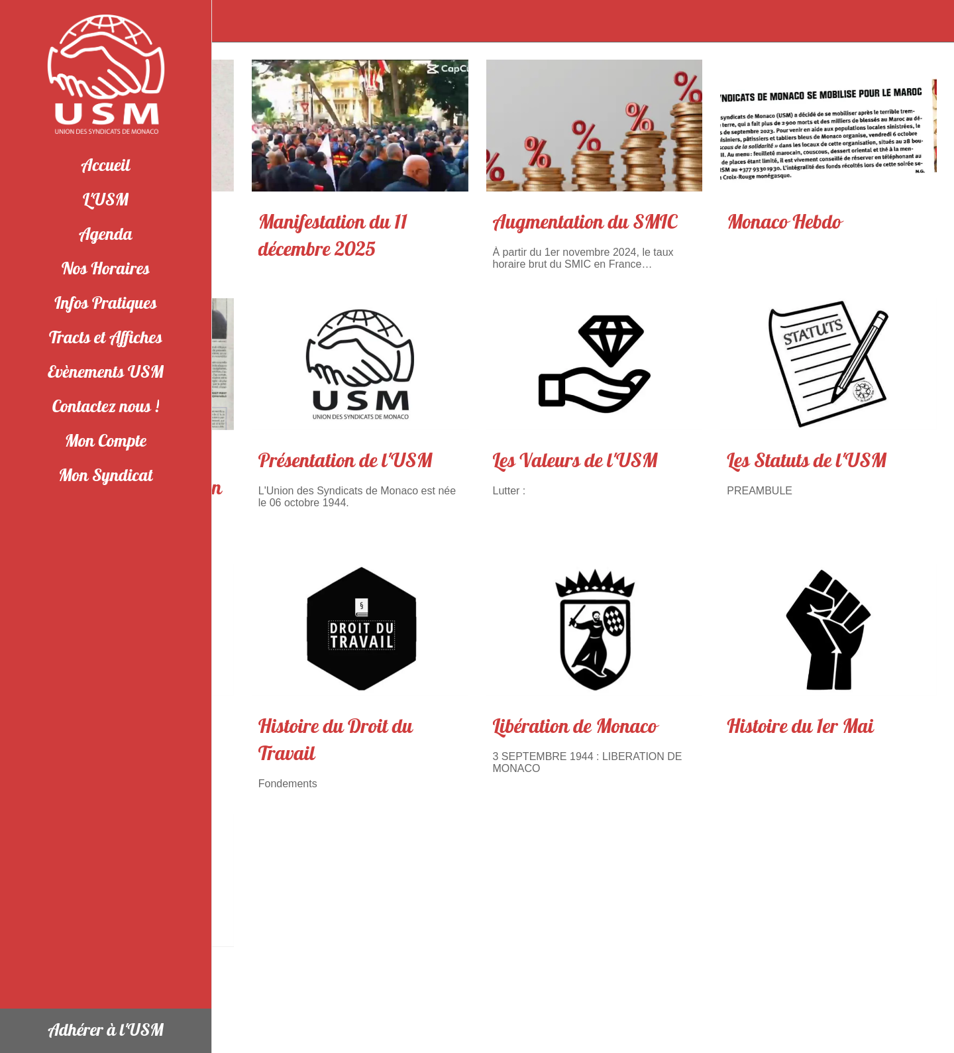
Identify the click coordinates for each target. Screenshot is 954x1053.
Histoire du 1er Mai (800, 726)
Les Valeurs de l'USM (575, 460)
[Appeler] (927, 21)
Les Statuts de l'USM (806, 460)
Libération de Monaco (575, 726)
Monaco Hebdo (784, 222)
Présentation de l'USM (345, 460)
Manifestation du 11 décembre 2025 (332, 236)
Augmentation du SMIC (585, 222)
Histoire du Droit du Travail (335, 740)
